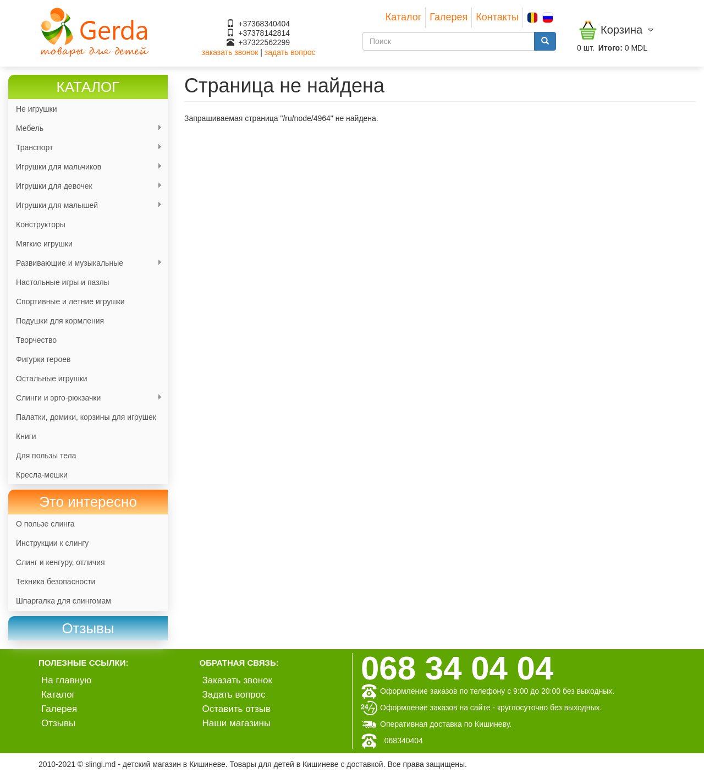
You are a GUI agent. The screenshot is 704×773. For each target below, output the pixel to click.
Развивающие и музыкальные (85, 263)
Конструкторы (40, 224)
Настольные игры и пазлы (62, 282)
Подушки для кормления (60, 320)
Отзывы (58, 723)
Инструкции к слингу (52, 543)
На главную (66, 680)
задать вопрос (290, 52)
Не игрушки (36, 109)
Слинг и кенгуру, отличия (60, 562)
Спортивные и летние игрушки (70, 301)
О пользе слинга (45, 523)
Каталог (403, 17)
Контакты (497, 17)
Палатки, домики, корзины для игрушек (86, 417)
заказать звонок (230, 52)
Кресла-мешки (42, 474)
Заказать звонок (237, 680)
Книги (26, 436)
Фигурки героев (43, 359)
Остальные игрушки (51, 378)
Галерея (449, 17)
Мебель (85, 128)
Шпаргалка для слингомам (63, 600)
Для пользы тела (46, 455)
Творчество (36, 340)
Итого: (610, 47)
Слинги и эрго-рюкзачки (85, 398)
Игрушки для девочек (85, 186)
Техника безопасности (55, 581)
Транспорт (85, 147)
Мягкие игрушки (44, 243)
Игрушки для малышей (85, 205)
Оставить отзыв (236, 709)
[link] (88, 628)
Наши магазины (236, 723)
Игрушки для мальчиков (85, 167)
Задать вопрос (234, 694)
